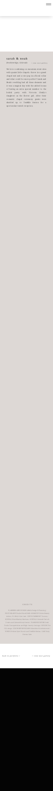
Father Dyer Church (19, 631)
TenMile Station (35, 631)
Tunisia (44, 616)
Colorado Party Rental (22, 622)
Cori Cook (23, 616)
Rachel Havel (21, 613)
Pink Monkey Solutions (21, 619)
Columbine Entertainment (39, 628)
